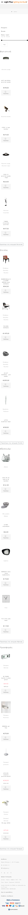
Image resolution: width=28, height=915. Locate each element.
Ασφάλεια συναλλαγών (7, 896)
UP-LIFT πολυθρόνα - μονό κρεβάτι (6, 375)
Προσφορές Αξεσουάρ (6, 819)
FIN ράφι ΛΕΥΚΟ (5, 823)
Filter (4, 44)
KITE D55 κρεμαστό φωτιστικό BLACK (6, 775)
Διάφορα (6, 516)
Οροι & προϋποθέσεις (7, 892)
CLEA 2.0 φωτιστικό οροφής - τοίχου (6, 176)
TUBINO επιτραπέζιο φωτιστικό (6, 223)
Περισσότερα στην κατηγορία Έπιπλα (11, 443)
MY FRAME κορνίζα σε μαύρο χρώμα (6, 678)
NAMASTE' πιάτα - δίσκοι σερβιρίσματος (6, 573)
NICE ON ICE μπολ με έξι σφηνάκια (6, 479)
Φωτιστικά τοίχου (6, 165)
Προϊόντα (15, 11)
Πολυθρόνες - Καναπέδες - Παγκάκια (6, 270)
